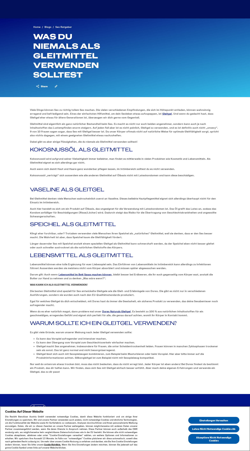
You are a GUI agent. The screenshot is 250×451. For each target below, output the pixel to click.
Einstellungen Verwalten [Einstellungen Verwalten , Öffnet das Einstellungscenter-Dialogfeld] (213, 420)
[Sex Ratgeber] (140, 9)
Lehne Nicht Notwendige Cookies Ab (213, 428)
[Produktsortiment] (106, 9)
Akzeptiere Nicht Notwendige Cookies (213, 439)
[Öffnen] (214, 9)
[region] (125, 428)
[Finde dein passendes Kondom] (182, 9)
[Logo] (40, 9)
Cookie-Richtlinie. (52, 444)
